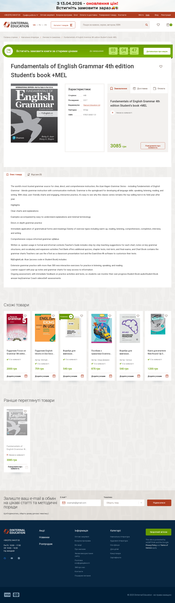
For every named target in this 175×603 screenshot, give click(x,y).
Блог (76, 15)
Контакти (122, 15)
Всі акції (78, 545)
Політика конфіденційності (82, 561)
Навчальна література (30, 37)
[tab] (140, 88)
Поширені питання (83, 576)
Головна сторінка (11, 37)
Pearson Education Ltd (91, 105)
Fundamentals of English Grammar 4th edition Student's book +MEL (16, 455)
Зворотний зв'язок (158, 532)
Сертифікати (115, 557)
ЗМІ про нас (80, 567)
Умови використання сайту (84, 554)
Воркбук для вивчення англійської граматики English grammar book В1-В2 (73, 359)
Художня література (119, 541)
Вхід (156, 15)
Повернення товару (107, 15)
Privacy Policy (151, 545)
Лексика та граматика (51, 37)
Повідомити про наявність (152, 147)
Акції (42, 530)
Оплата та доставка (88, 15)
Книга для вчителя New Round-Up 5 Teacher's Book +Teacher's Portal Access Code (157, 359)
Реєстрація (166, 15)
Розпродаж (46, 543)
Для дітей (114, 549)
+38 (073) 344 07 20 (12, 15)
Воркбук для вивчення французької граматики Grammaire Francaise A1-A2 (127, 359)
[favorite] (160, 66)
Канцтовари (115, 553)
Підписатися (159, 503)
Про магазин (80, 549)
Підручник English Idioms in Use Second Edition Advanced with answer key (45, 359)
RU (40, 25)
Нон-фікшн (115, 545)
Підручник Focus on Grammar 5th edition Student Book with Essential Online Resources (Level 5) (16, 359)
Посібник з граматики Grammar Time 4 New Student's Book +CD (101, 359)
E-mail (63, 497)
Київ (147, 15)
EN (45, 25)
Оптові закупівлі (47, 15)
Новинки (44, 537)
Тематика (108, 497)
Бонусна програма (64, 15)
